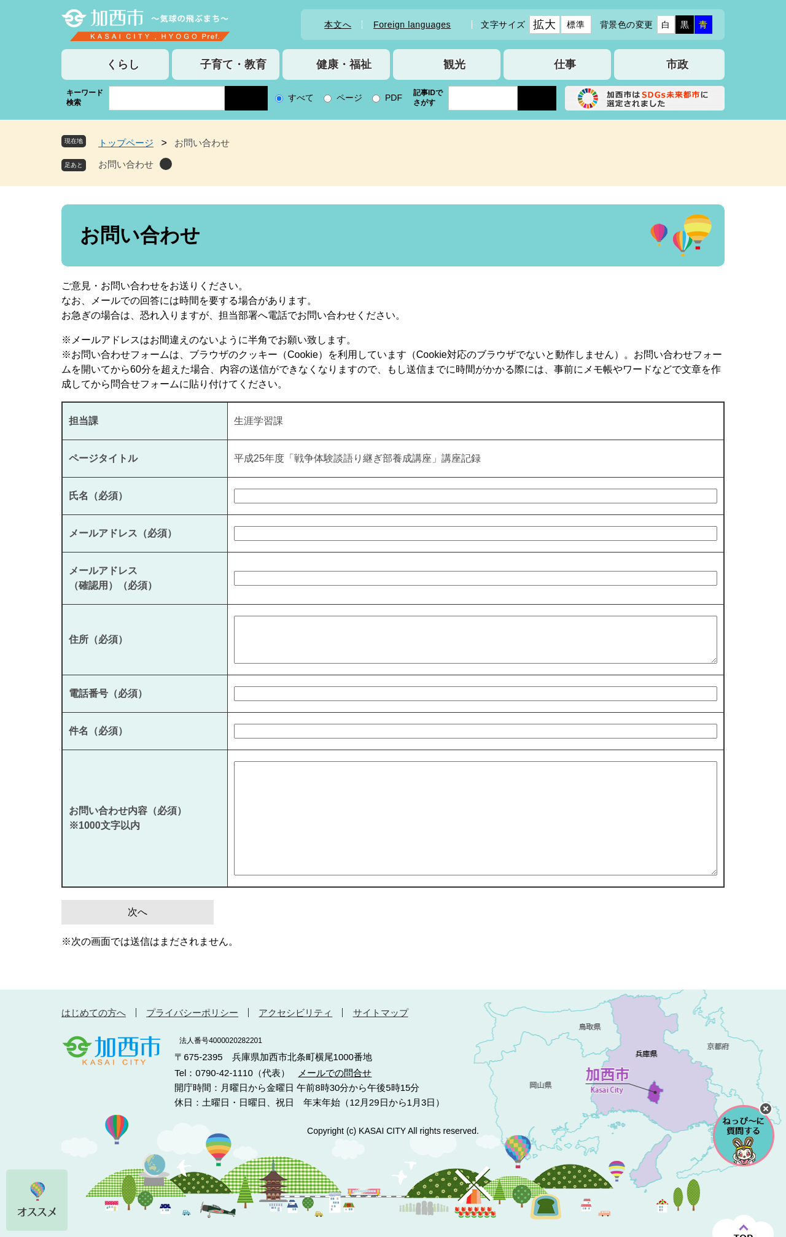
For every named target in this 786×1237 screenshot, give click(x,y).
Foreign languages (412, 24)
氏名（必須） (98, 496)
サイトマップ (380, 1012)
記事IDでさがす (428, 97)
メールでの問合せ (335, 1073)
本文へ (337, 24)
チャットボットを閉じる (765, 1108)
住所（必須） (98, 639)
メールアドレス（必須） (123, 533)
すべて (301, 98)
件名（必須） (98, 731)
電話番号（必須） (108, 693)
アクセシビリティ (295, 1012)
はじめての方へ (93, 1012)
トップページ (126, 143)
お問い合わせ (126, 164)
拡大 (544, 24)
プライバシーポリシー (192, 1012)
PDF (393, 98)
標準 (576, 24)
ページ (349, 98)
